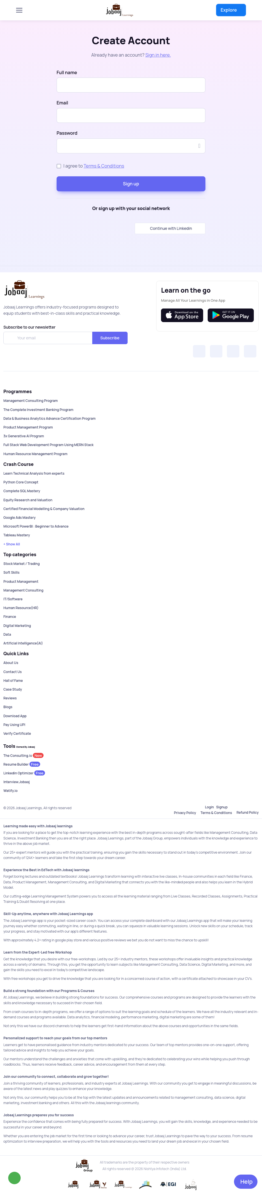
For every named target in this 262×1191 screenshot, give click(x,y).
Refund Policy (248, 812)
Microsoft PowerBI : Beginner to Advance (35, 526)
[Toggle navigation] (22, 10)
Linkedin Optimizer (24, 773)
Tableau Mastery (16, 535)
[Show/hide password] (199, 146)
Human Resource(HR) (20, 607)
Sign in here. (158, 55)
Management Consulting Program (30, 400)
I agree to (93, 166)
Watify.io (10, 790)
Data (7, 634)
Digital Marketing (17, 625)
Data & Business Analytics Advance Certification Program (49, 418)
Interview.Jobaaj (16, 781)
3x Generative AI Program (23, 436)
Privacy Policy (185, 812)
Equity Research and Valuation (27, 500)
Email (62, 103)
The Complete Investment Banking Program (38, 409)
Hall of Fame (13, 680)
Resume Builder (21, 764)
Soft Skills (11, 572)
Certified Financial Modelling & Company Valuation (44, 508)
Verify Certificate (17, 733)
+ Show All (11, 544)
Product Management (20, 581)
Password (67, 133)
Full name (67, 72)
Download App (15, 716)
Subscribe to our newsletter (29, 327)
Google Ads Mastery (19, 517)
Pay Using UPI (14, 724)
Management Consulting (23, 590)
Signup (221, 807)
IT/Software (13, 599)
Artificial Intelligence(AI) (23, 643)
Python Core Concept (20, 482)
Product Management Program (28, 427)
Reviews (10, 698)
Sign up (131, 184)
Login (209, 807)
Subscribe (109, 337)
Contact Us (12, 671)
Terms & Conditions (104, 166)
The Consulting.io (23, 755)
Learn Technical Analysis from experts (34, 473)
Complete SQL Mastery (21, 491)
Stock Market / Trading (21, 563)
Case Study (12, 689)
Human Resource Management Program (35, 453)
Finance (9, 616)
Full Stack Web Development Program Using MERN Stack (48, 444)
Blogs (7, 706)
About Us (10, 662)
